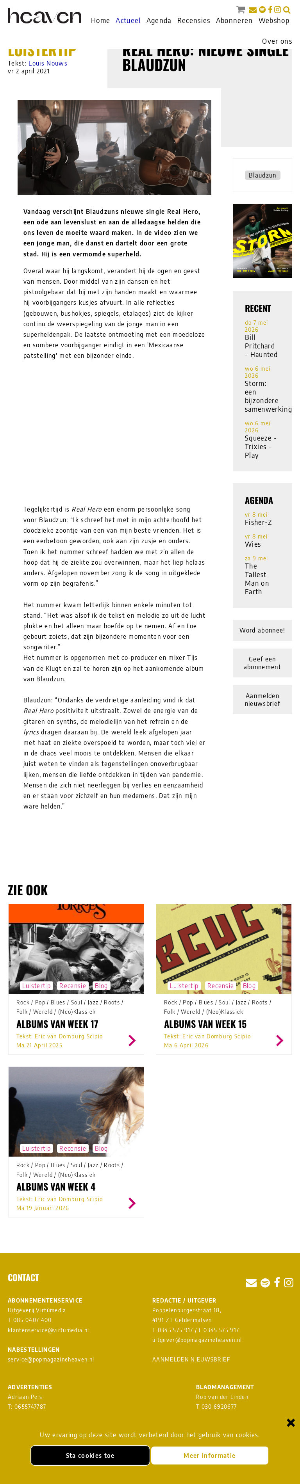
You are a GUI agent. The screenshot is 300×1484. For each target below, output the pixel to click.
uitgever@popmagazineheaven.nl (197, 1339)
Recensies (194, 20)
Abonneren (234, 20)
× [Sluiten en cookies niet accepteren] (291, 1422)
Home (100, 20)
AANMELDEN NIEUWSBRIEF (191, 1359)
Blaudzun (263, 175)
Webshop (274, 20)
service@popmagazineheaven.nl (51, 1359)
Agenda (159, 20)
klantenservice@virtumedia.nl (48, 1330)
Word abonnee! (262, 630)
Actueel (128, 20)
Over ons (277, 40)
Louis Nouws (48, 63)
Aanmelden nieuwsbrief (262, 699)
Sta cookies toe (90, 1455)
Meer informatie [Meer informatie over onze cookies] (210, 1455)
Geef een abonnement (262, 663)
